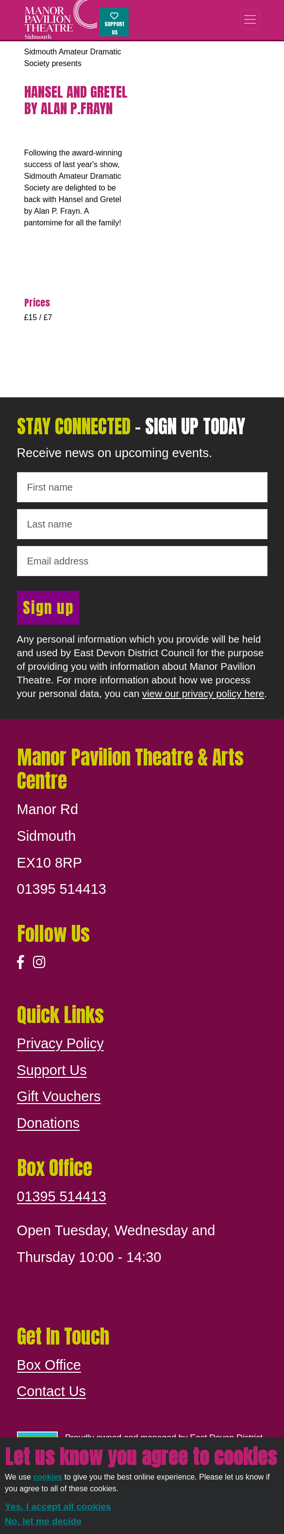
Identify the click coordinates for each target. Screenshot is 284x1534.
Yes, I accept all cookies (58, 1506)
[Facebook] (20, 962)
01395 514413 (61, 1196)
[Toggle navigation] (250, 19)
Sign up (48, 608)
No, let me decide (43, 1521)
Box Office (49, 1365)
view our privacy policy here (203, 693)
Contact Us (51, 1391)
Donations (48, 1123)
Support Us (114, 24)
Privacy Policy (60, 1043)
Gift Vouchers (59, 1096)
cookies (47, 1477)
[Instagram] (39, 962)
